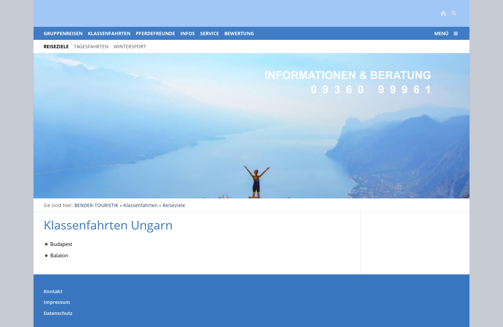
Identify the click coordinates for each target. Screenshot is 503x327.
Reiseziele (174, 205)
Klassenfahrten (140, 205)
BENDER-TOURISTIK (96, 205)
